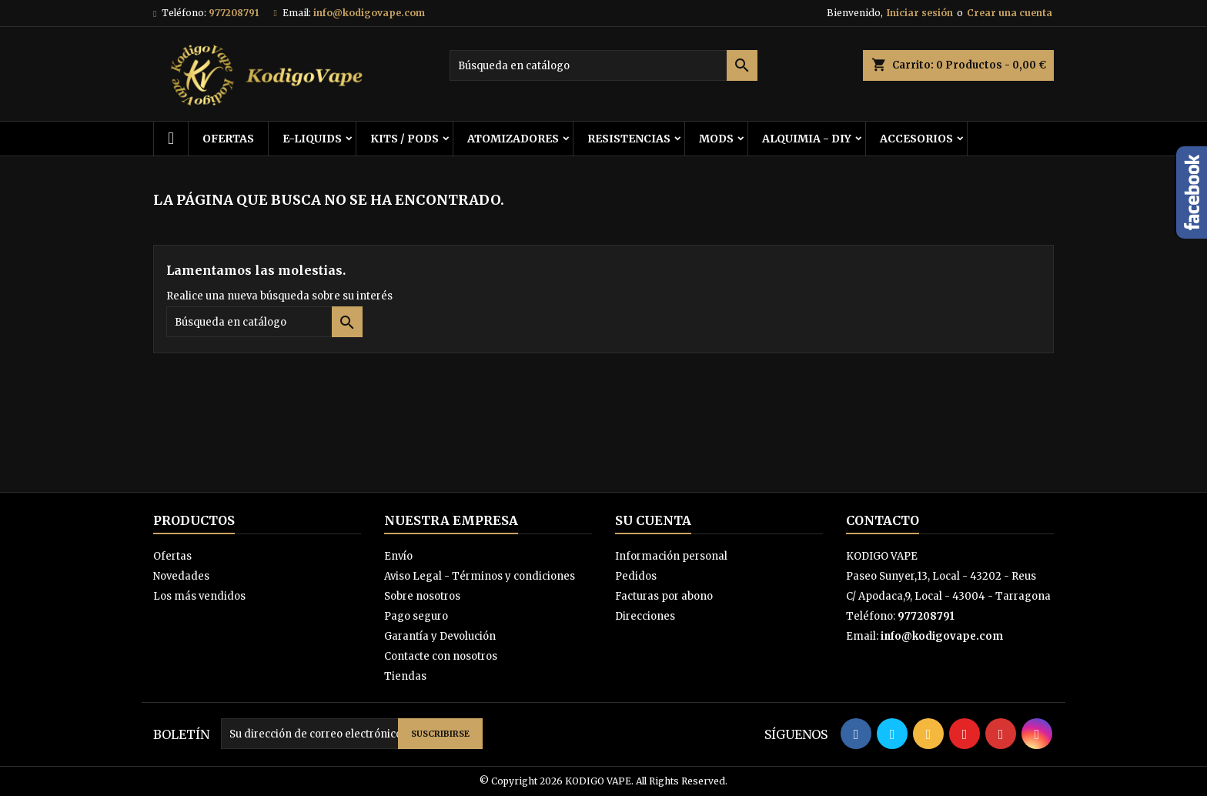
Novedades (181, 576)
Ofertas (172, 556)
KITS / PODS (404, 138)
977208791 (234, 12)
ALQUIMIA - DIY (806, 138)
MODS (716, 138)
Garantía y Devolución (440, 636)
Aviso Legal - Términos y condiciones (479, 576)
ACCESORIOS (916, 138)
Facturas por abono (664, 596)
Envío (398, 556)
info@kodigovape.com (369, 12)
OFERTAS (228, 138)
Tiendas (405, 676)
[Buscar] (603, 65)
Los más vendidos (199, 596)
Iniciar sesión (920, 12)
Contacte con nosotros (440, 656)
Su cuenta (653, 520)
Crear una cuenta (1009, 12)
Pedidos (636, 576)
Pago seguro (416, 616)
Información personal (671, 556)
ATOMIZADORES (513, 138)
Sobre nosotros (422, 596)
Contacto (882, 520)
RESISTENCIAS (628, 138)
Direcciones (645, 616)
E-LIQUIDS (312, 138)
